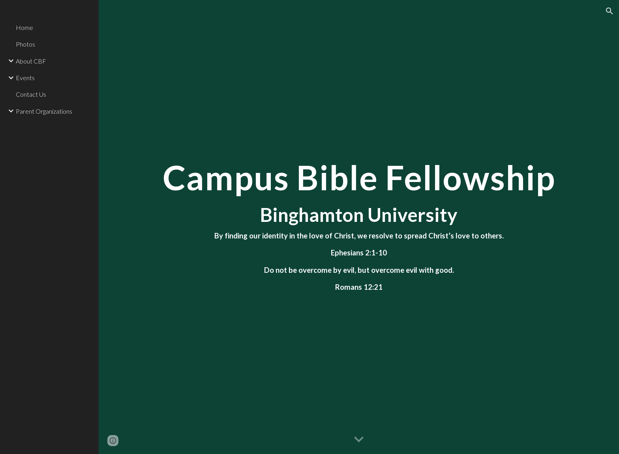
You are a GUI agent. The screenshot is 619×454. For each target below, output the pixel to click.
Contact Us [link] (31, 94)
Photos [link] (25, 44)
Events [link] (25, 77)
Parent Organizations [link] (44, 111)
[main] (359, 227)
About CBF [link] (31, 61)
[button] (609, 11)
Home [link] (24, 27)
